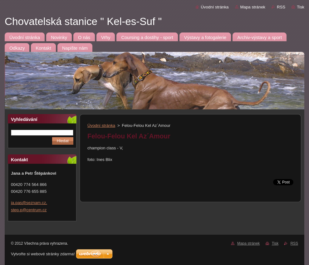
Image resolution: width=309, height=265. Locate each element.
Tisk (300, 7)
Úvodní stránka (214, 7)
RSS (281, 7)
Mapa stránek (252, 7)
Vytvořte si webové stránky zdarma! (43, 254)
